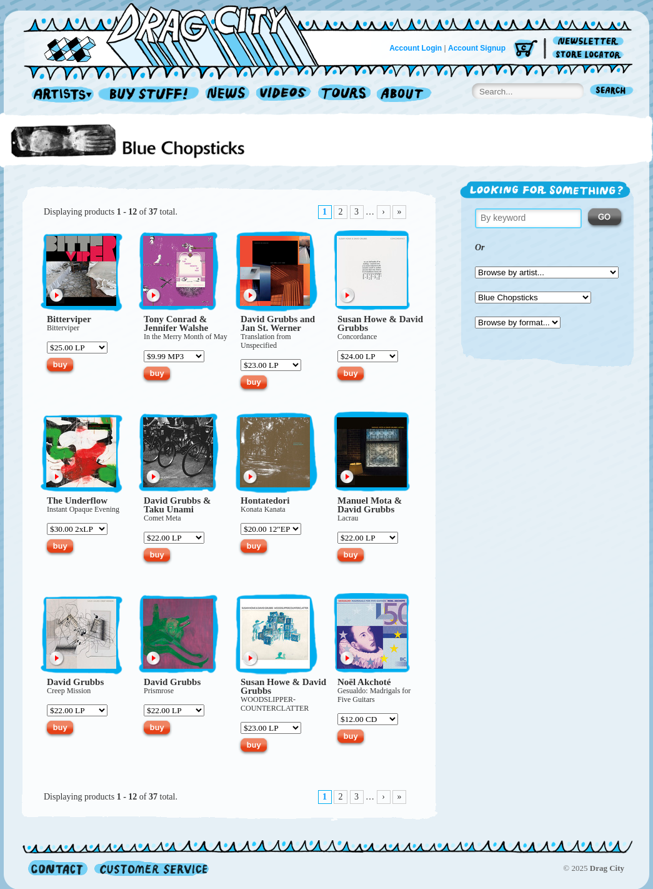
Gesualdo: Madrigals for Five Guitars (374, 695)
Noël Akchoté (364, 682)
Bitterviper (69, 319)
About (404, 94)
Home (178, 34)
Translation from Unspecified (266, 341)
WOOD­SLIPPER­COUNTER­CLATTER (275, 704)
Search (611, 91)
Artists (59, 94)
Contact (58, 868)
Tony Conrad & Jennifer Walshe (176, 323)
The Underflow (77, 500)
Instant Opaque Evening (83, 509)
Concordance (357, 336)
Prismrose (159, 690)
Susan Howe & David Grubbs (380, 323)
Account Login (415, 48)
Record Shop (150, 94)
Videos (284, 94)
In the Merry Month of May (185, 336)
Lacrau (347, 518)
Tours (344, 94)
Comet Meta (162, 518)
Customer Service (151, 868)
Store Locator (590, 54)
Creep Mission (69, 690)
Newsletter (590, 41)
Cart (525, 50)
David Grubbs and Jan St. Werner (278, 323)
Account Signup (477, 48)
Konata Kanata (263, 509)
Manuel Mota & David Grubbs (369, 504)
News (228, 94)
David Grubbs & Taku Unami (177, 504)
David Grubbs (75, 682)
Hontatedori (265, 500)
